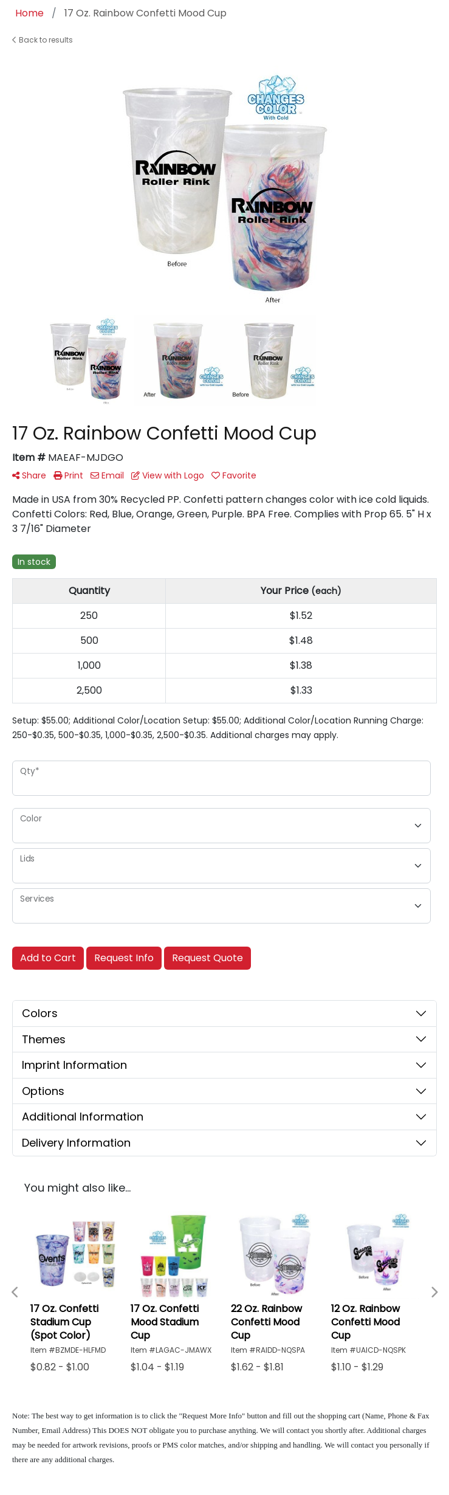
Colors (40, 1013)
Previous (15, 1292)
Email (107, 475)
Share (29, 475)
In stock (34, 562)
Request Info (124, 958)
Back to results (42, 40)
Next (434, 1292)
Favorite (233, 475)
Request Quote (207, 958)
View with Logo (167, 475)
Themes (44, 1039)
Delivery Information (76, 1142)
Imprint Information (74, 1064)
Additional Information (82, 1116)
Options (43, 1091)
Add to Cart (48, 958)
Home (29, 13)
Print (68, 475)
